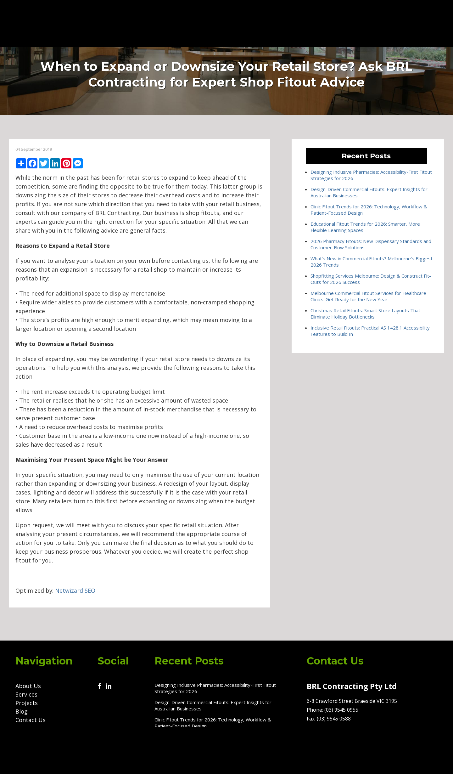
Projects (273, 23)
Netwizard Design (428, 761)
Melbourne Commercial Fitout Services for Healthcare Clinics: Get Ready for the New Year (368, 296)
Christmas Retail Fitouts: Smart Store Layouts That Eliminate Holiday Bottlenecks (365, 313)
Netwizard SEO (75, 590)
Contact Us (333, 23)
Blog (300, 23)
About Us (204, 23)
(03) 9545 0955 (383, 23)
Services (239, 23)
